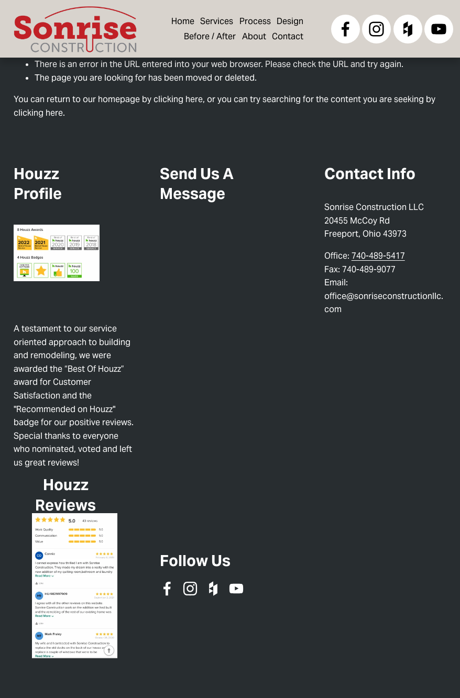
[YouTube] (438, 29)
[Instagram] (376, 29)
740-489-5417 (378, 255)
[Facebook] (345, 29)
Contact (287, 36)
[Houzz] (407, 29)
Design (290, 21)
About (254, 36)
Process (255, 21)
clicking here (178, 99)
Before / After (210, 36)
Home (182, 21)
